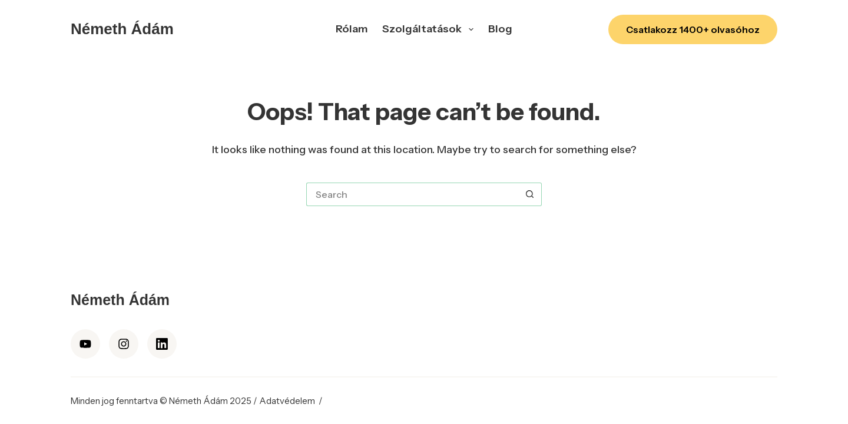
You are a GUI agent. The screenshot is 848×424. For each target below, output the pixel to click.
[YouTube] (85, 344)
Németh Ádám (122, 29)
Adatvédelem (288, 400)
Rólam (351, 28)
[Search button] (530, 194)
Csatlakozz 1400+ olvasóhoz (693, 29)
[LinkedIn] (162, 344)
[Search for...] (412, 194)
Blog (500, 28)
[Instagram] (123, 344)
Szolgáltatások (430, 29)
